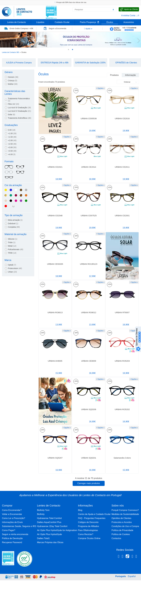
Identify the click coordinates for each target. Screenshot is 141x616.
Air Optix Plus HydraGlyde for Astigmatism (57, 530)
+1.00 (12, 133)
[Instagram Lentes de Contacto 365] (122, 556)
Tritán (11, 242)
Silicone (12, 239)
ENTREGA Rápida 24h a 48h (54, 62)
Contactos (116, 538)
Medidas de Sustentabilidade (125, 514)
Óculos (109, 22)
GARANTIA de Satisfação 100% (90, 62)
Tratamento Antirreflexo (19, 118)
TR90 (12, 253)
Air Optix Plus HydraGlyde (49, 534)
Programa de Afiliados (88, 526)
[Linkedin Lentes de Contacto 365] (132, 556)
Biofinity (41, 514)
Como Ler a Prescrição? (13, 518)
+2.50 (12, 144)
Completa (14, 227)
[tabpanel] (70, 40)
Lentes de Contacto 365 (10, 52)
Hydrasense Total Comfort (49, 518)
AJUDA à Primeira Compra (19, 62)
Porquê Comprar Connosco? (125, 510)
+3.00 (12, 147)
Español (132, 576)
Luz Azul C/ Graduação (19, 111)
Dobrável (13, 223)
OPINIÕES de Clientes (126, 62)
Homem (13, 77)
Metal (12, 246)
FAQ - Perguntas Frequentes (91, 518)
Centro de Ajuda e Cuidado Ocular (94, 514)
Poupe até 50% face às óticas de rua (70, 2)
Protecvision (15, 268)
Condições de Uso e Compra (125, 526)
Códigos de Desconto (88, 522)
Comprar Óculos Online (89, 538)
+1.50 (12, 137)
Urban (12, 272)
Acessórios (128, 22)
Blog (80, 510)
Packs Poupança (88, 22)
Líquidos (40, 22)
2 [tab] (72, 49)
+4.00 (11, 154)
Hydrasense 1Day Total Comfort (52, 526)
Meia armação (15, 220)
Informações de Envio (12, 522)
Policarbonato (15, 249)
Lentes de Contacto (16, 22)
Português (120, 576)
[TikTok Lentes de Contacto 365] (127, 557)
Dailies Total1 (43, 538)
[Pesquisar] (113, 10)
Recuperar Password (12, 542)
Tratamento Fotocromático (19, 99)
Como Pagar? (8, 530)
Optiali (12, 265)
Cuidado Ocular (62, 22)
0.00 (11, 130)
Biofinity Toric (43, 510)
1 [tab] (68, 49)
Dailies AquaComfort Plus (49, 522)
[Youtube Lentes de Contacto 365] (136, 556)
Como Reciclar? (85, 534)
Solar (11, 114)
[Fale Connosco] (129, 9)
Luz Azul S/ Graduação (19, 107)
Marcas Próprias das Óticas (50, 542)
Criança (12, 80)
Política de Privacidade (122, 530)
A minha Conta (128, 15)
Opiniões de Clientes (121, 518)
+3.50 (12, 151)
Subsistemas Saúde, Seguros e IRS (19, 526)
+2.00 (12, 140)
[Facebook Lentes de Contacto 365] (118, 556)
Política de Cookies (120, 534)
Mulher (13, 84)
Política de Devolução (12, 538)
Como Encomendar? (12, 510)
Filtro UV (13, 104)
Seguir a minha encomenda (15, 534)
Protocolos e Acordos (121, 522)
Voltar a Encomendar (12, 514)
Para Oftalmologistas (88, 530)
